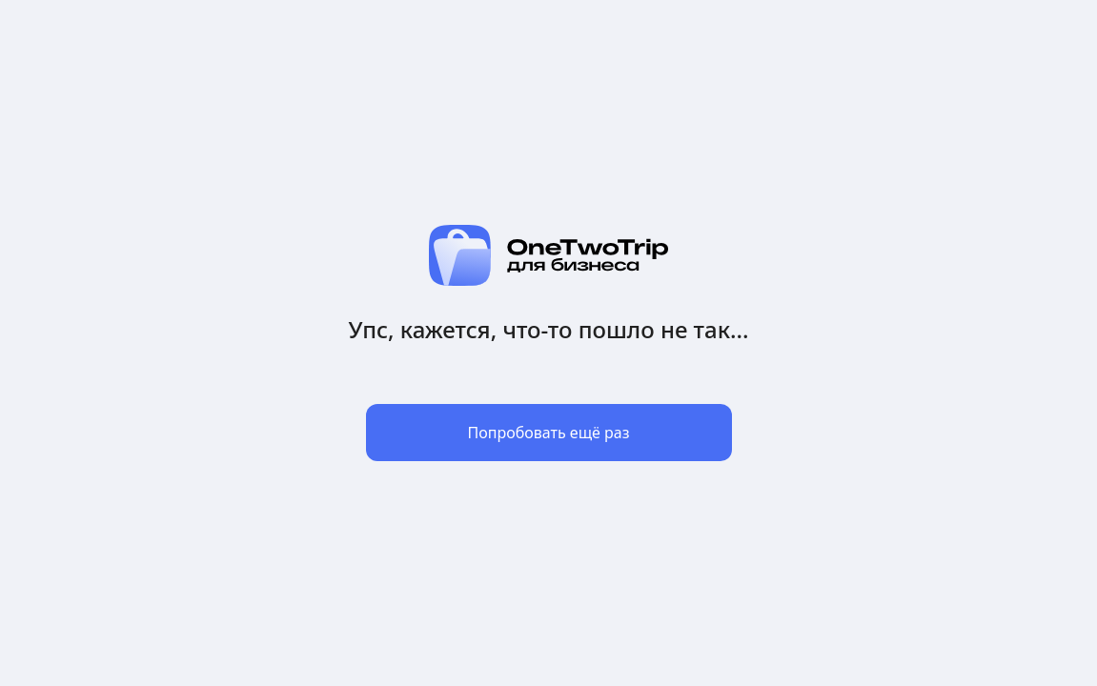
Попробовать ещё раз (549, 432)
